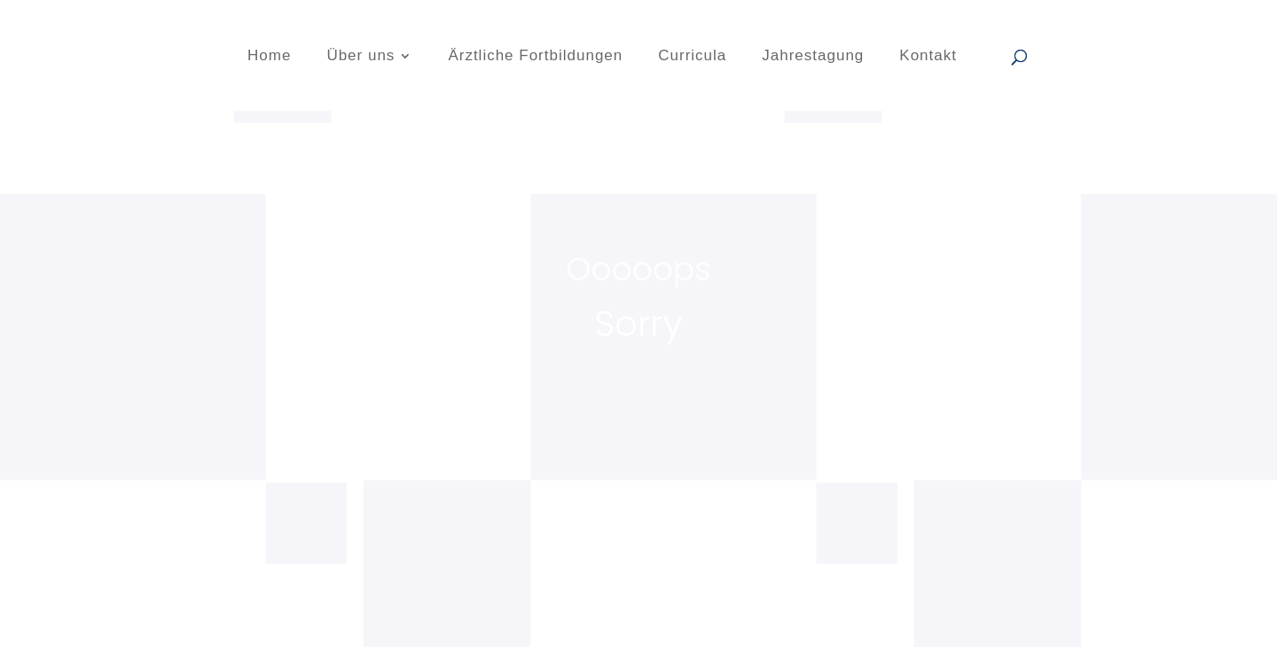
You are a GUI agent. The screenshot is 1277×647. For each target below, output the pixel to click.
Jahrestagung (813, 57)
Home (269, 57)
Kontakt (928, 57)
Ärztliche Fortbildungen (535, 57)
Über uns (360, 57)
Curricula (692, 57)
